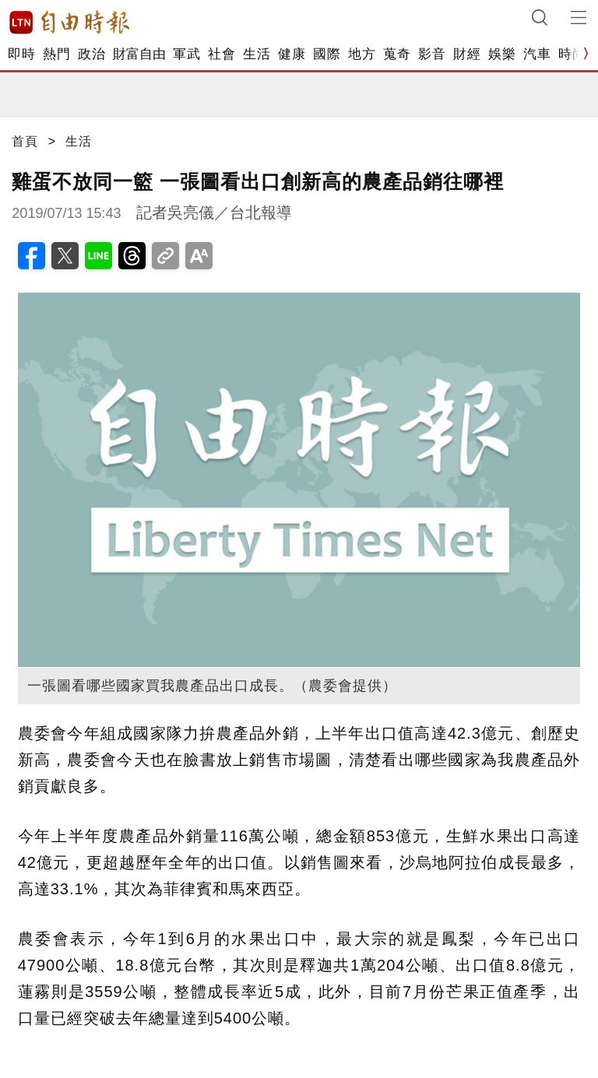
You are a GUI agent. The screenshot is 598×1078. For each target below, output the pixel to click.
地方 (361, 54)
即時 (21, 54)
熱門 (56, 54)
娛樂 (501, 54)
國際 (326, 54)
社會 (221, 54)
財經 (466, 54)
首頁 (25, 141)
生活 (256, 54)
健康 (291, 54)
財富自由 (139, 54)
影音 (431, 54)
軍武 (186, 54)
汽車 (537, 54)
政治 (91, 54)
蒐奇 (396, 54)
